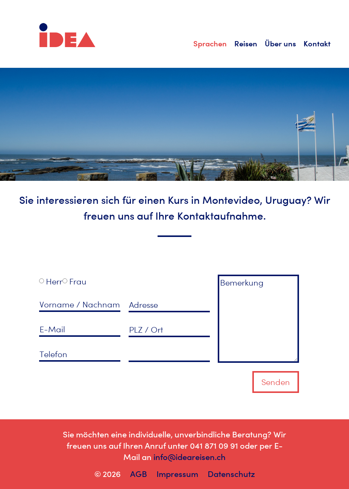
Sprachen (210, 43)
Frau (77, 281)
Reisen (245, 43)
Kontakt (317, 43)
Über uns (280, 43)
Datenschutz (231, 474)
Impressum (177, 474)
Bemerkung (258, 319)
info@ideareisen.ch (189, 457)
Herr (54, 281)
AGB (138, 474)
